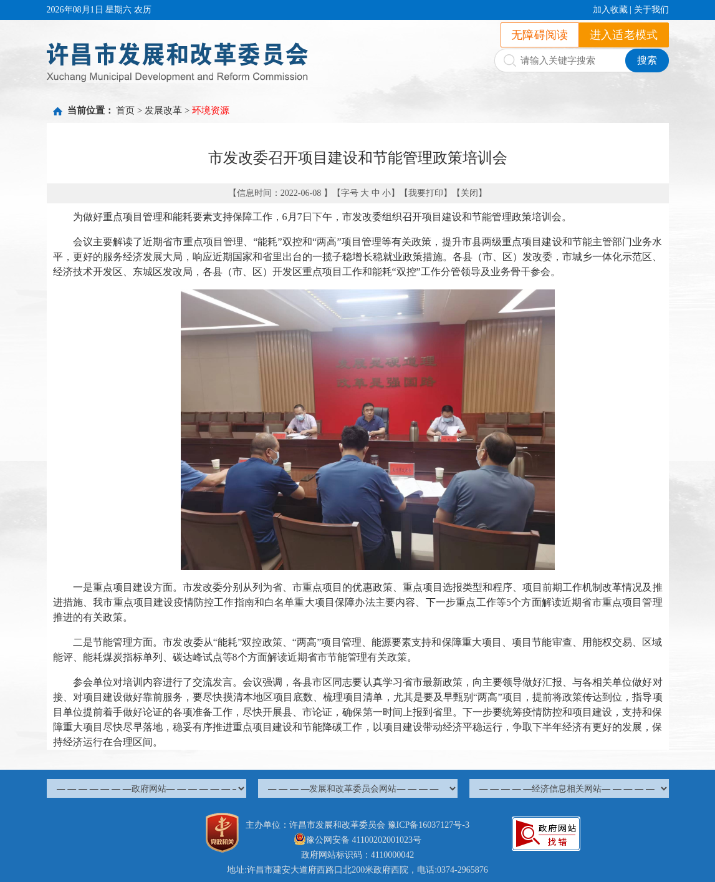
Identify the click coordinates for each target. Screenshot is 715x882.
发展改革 (163, 110)
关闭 (469, 193)
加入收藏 (610, 9)
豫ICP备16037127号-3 (428, 825)
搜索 (647, 60)
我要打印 (425, 193)
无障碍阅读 (540, 35)
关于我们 (651, 9)
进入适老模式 (624, 35)
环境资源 (210, 110)
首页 (125, 110)
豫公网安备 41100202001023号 (357, 840)
